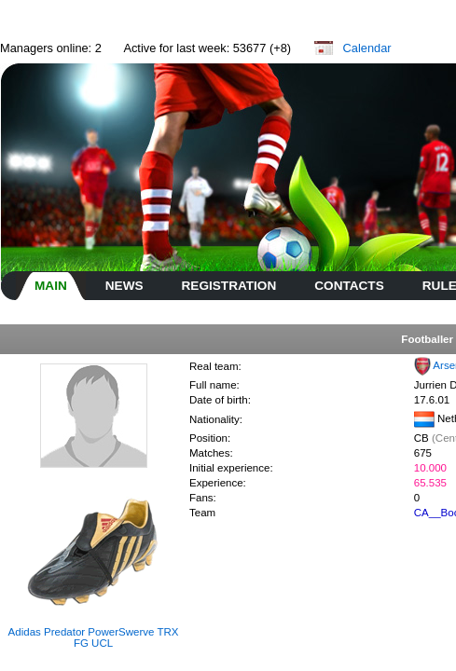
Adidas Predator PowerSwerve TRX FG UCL (93, 637)
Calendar (367, 48)
